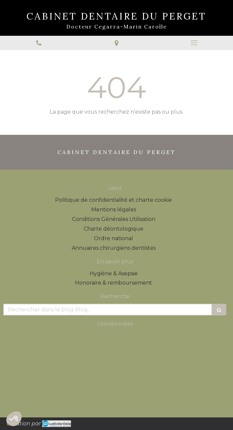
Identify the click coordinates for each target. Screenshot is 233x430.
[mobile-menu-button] (194, 42)
